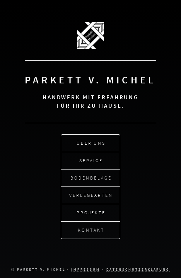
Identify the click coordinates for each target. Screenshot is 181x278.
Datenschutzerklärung (138, 269)
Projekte (91, 212)
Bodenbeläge (90, 177)
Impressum (85, 269)
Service (91, 160)
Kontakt (91, 229)
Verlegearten (91, 195)
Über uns (91, 143)
